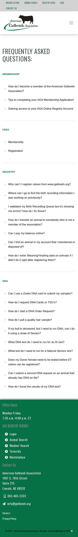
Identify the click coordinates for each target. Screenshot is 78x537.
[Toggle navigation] (71, 23)
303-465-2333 (15, 495)
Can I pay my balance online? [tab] (24, 233)
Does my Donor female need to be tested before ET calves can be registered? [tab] (38, 362)
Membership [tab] (13, 142)
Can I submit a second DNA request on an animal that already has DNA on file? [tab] (39, 375)
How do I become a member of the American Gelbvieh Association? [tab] (39, 89)
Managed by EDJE (62, 530)
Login (10, 434)
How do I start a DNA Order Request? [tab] (29, 311)
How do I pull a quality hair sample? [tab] (28, 319)
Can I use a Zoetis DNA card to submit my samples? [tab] (38, 293)
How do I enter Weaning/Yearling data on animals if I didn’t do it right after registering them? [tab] (38, 258)
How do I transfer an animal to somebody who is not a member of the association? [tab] (39, 222)
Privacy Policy (9, 518)
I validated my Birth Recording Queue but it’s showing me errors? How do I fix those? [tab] (39, 209)
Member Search (17, 445)
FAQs (62, 2)
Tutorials (13, 451)
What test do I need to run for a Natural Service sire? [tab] (38, 350)
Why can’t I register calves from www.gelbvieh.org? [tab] (37, 184)
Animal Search (30, 2)
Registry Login (48, 2)
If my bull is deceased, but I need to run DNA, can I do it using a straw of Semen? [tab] (39, 331)
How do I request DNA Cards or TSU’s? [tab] (30, 302)
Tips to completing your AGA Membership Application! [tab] (39, 99)
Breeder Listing (12, 2)
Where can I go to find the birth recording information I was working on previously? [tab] (39, 195)
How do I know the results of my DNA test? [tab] (32, 386)
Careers (6, 512)
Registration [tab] (13, 150)
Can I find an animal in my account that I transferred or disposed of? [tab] (39, 244)
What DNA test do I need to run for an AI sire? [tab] (34, 342)
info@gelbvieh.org (16, 503)
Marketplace (15, 457)
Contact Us (11, 8)
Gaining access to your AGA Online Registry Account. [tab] (39, 108)
